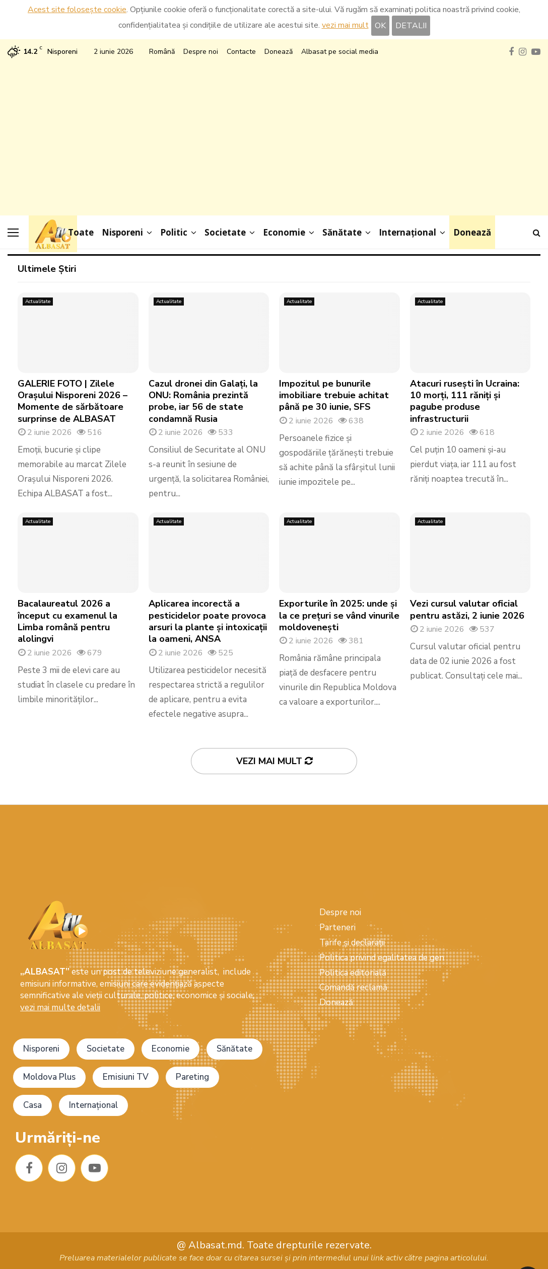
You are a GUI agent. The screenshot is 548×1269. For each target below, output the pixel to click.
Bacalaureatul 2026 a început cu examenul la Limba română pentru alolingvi (67, 621)
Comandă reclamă (353, 987)
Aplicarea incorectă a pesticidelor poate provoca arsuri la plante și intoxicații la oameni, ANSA (208, 621)
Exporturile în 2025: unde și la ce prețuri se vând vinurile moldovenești (339, 615)
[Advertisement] (274, 134)
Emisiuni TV (126, 1077)
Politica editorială (352, 973)
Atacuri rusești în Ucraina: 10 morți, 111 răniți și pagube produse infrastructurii (464, 401)
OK (380, 25)
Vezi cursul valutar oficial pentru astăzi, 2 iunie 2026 (467, 609)
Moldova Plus (49, 1077)
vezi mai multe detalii (60, 1007)
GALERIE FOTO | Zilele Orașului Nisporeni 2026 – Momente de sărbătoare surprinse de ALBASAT (72, 401)
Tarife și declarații (352, 942)
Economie (284, 232)
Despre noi (200, 51)
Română (162, 51)
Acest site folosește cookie (77, 9)
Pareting (192, 1077)
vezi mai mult (345, 25)
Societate (225, 232)
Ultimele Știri (47, 269)
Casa (32, 1105)
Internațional (407, 232)
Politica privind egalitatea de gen (381, 957)
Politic (173, 232)
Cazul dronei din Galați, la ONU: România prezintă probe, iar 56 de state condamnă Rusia (203, 401)
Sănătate (342, 232)
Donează (278, 51)
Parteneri (337, 927)
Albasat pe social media (339, 51)
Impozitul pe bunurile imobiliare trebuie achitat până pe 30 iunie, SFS (334, 395)
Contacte (241, 51)
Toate (81, 232)
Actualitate (37, 301)
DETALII (411, 25)
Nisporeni (122, 232)
